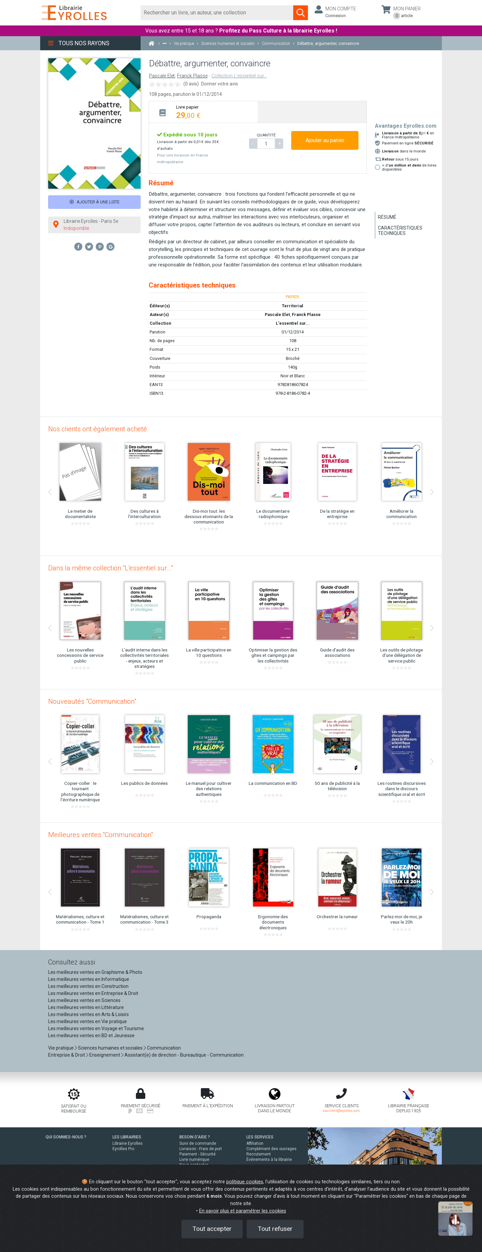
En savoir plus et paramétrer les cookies (242, 1211)
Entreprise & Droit (66, 1055)
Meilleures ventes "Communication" (100, 835)
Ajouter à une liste (94, 201)
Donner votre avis (219, 83)
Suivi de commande (197, 1143)
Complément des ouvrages (271, 1148)
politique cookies (244, 1182)
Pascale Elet (162, 76)
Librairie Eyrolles (127, 1143)
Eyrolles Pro (123, 1148)
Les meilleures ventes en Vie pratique (87, 1021)
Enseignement (104, 1055)
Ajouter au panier (325, 140)
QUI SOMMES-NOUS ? (66, 1137)
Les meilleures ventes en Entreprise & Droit (93, 993)
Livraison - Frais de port (200, 1148)
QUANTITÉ (266, 135)
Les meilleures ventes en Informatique (88, 979)
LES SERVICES (259, 1137)
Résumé (387, 217)
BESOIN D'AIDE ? (194, 1137)
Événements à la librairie (269, 1159)
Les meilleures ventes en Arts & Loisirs (88, 1014)
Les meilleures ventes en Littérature (86, 1007)
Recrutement (258, 1154)
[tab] (203, 111)
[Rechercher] (217, 12)
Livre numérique (194, 1159)
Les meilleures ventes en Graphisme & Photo (95, 972)
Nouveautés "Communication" (92, 701)
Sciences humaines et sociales (110, 1048)
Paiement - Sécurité (197, 1154)
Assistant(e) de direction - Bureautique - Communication (184, 1055)
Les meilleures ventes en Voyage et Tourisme (96, 1028)
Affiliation (254, 1143)
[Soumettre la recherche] (300, 12)
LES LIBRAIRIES (126, 1137)
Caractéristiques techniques (400, 230)
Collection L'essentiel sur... (239, 76)
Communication (164, 1048)
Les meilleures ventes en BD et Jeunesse (91, 1035)
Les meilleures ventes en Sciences (84, 1000)
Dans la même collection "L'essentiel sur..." (110, 568)
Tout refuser (275, 1229)
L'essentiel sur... (293, 323)
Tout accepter (212, 1229)
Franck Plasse (192, 76)
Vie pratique (61, 1048)
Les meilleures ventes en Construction (88, 986)
